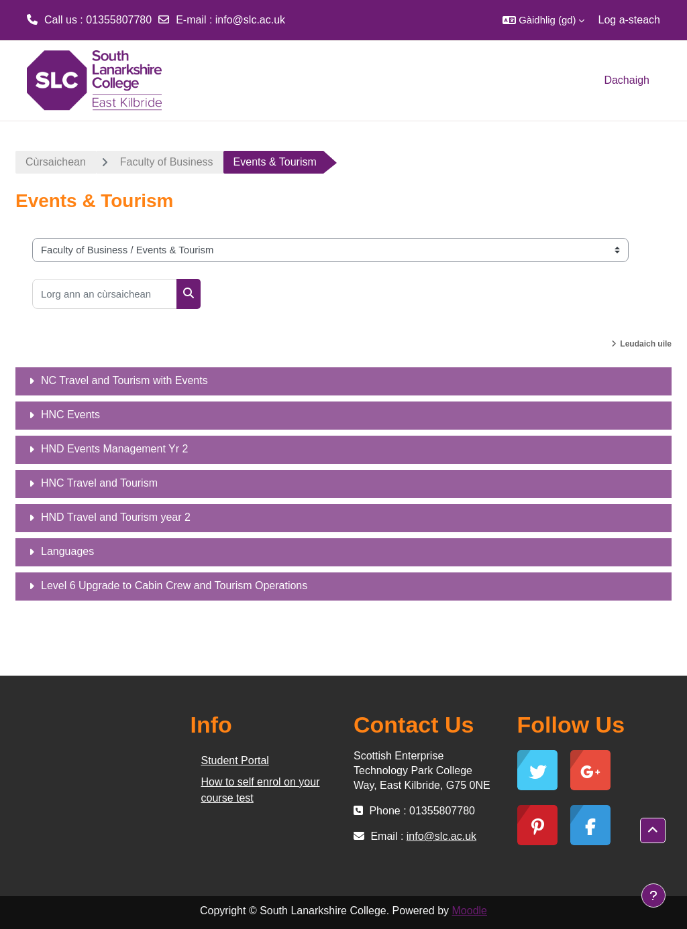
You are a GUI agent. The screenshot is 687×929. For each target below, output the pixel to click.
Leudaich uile (646, 344)
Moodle (469, 910)
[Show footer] (653, 895)
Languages (67, 551)
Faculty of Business (166, 162)
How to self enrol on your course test (260, 790)
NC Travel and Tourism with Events (124, 380)
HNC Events (70, 414)
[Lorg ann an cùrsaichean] (104, 294)
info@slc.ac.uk (250, 19)
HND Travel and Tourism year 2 (116, 517)
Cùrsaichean (55, 162)
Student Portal (235, 760)
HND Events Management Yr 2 (114, 448)
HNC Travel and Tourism (99, 483)
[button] (543, 20)
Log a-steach (629, 19)
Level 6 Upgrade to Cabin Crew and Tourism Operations (174, 585)
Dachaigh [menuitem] (626, 80)
